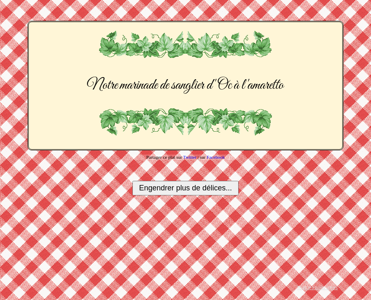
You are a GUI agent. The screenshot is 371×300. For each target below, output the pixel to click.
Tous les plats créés (317, 287)
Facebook (216, 157)
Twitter (190, 157)
